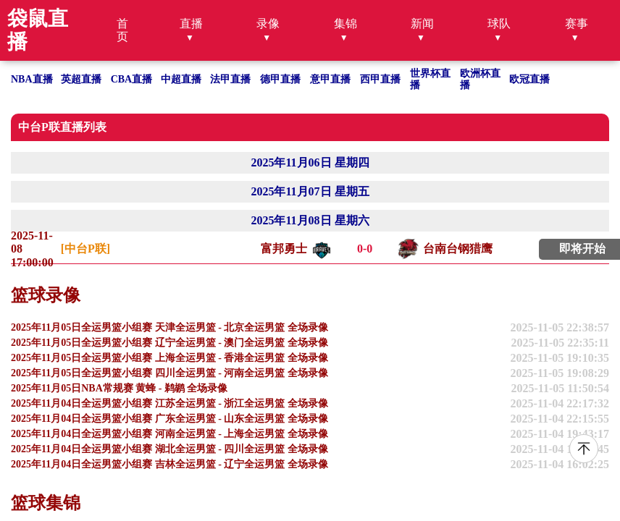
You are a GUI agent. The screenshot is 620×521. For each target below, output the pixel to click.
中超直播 (181, 79)
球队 (499, 23)
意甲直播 (330, 79)
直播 (191, 23)
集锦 (345, 23)
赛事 (576, 23)
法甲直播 (230, 79)
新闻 (422, 23)
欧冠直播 (529, 79)
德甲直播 (280, 79)
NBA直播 (32, 79)
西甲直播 (380, 79)
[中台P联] (85, 248)
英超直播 (81, 79)
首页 (122, 30)
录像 (268, 23)
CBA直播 (132, 79)
